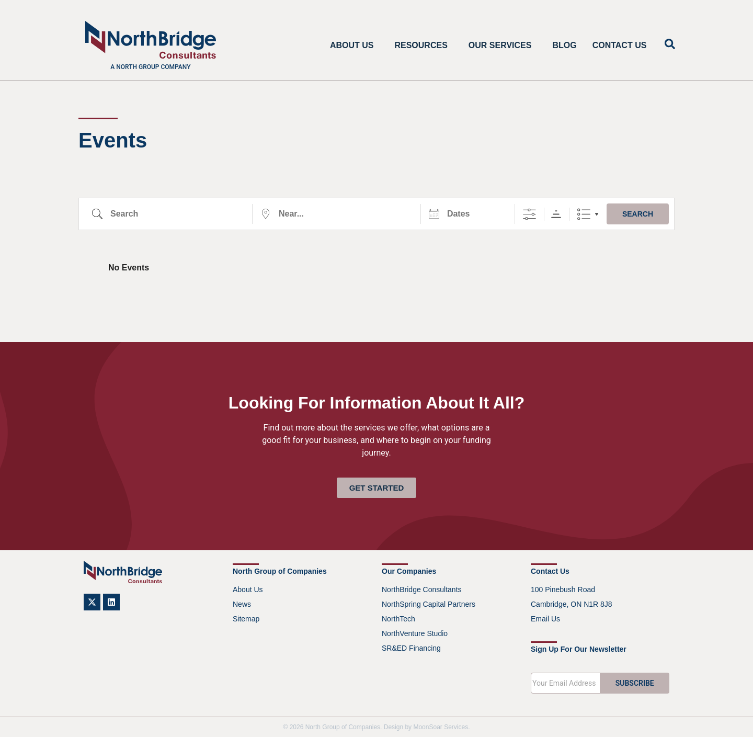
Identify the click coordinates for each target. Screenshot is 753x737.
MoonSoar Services (440, 727)
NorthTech (398, 619)
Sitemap (246, 619)
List (583, 214)
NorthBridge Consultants (422, 589)
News (242, 604)
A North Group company (150, 67)
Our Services (503, 45)
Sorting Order (556, 214)
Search (637, 214)
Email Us (545, 619)
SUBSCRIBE (634, 683)
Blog (564, 45)
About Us (354, 45)
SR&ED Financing (411, 648)
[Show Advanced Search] (529, 214)
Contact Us (619, 45)
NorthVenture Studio (415, 633)
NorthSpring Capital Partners (428, 604)
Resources (423, 45)
